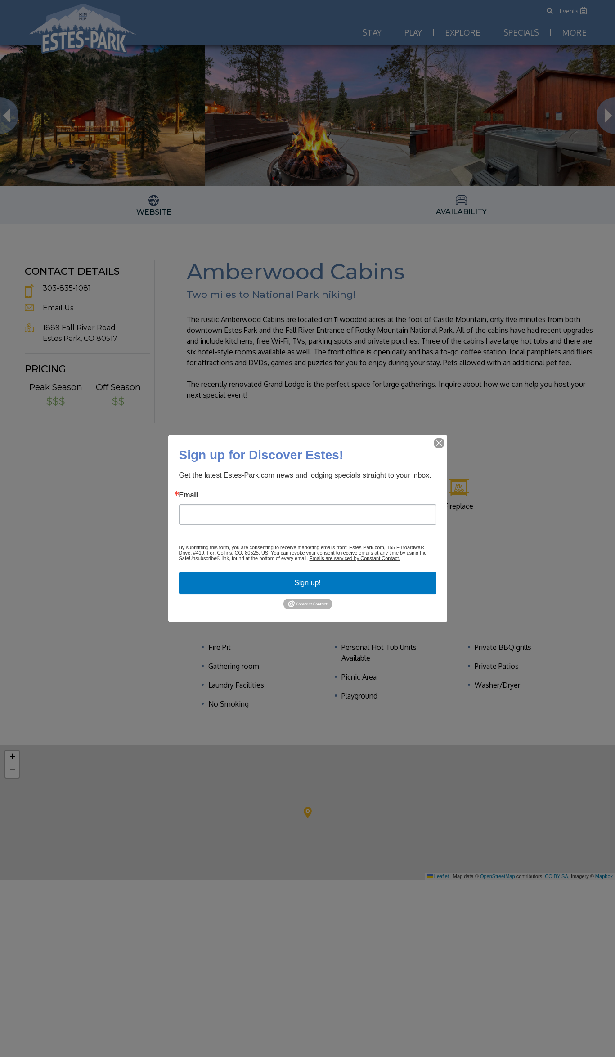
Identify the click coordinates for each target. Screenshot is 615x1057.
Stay (372, 32)
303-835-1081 (67, 288)
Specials (521, 32)
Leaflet (438, 876)
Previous (9, 115)
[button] (308, 812)
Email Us (58, 308)
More (574, 32)
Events (573, 11)
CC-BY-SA (556, 876)
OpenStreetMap (497, 876)
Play (413, 32)
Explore (462, 32)
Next (606, 115)
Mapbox (604, 876)
